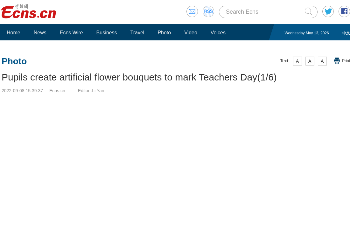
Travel (137, 32)
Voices (218, 32)
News (40, 32)
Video (190, 32)
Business (106, 32)
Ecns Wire (71, 32)
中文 (346, 33)
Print (346, 61)
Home (13, 32)
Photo (164, 32)
